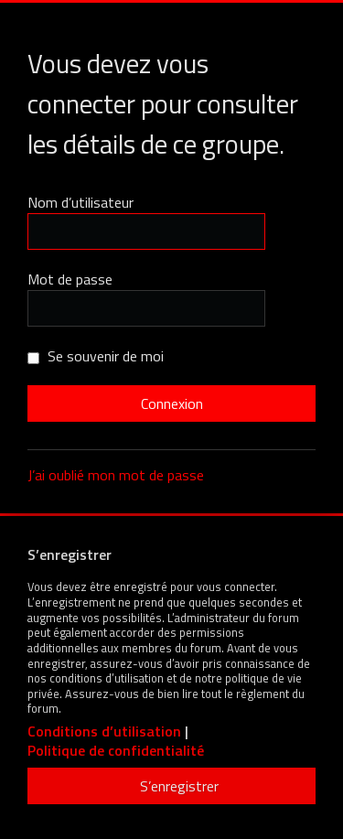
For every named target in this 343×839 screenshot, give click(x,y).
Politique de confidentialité (115, 750)
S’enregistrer (179, 786)
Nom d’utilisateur (80, 202)
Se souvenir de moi (95, 356)
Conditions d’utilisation (104, 731)
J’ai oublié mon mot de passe (115, 475)
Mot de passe (70, 279)
